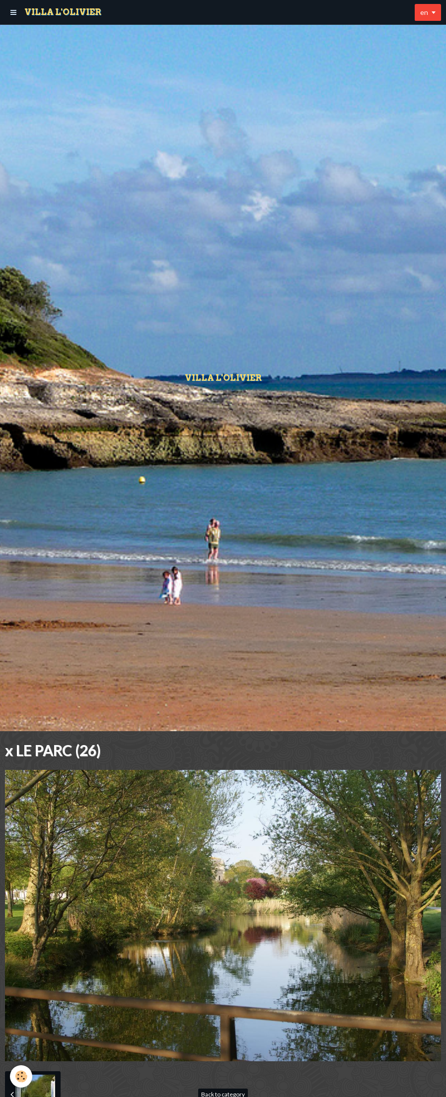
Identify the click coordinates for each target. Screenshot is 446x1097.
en (424, 12)
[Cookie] (21, 1076)
